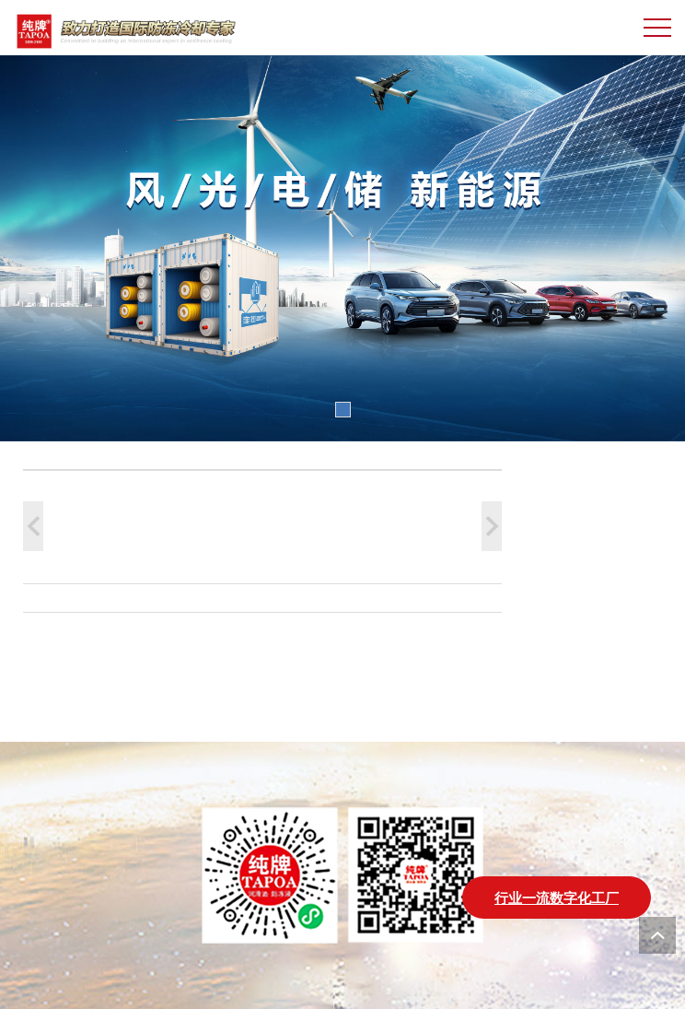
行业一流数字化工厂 (556, 897)
